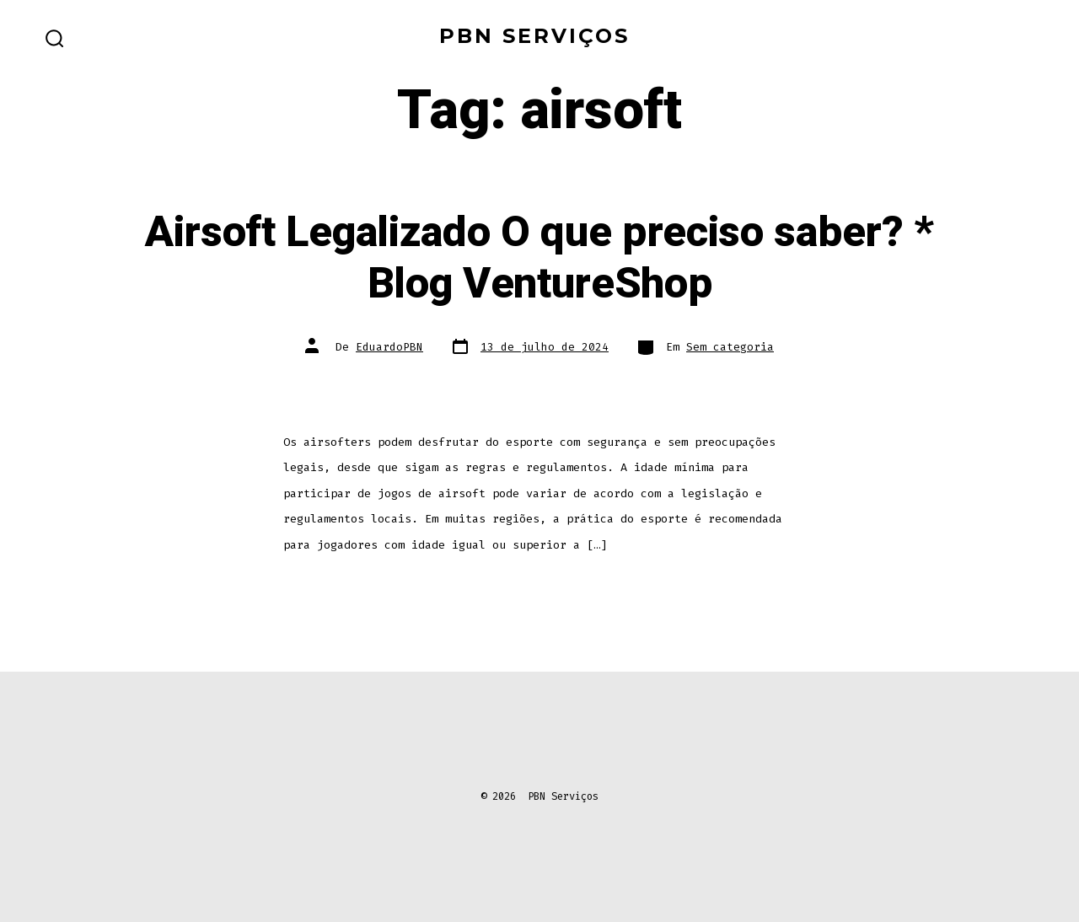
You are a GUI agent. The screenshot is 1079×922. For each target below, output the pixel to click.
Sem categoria (730, 347)
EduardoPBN (389, 347)
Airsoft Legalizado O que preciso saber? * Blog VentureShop (539, 258)
